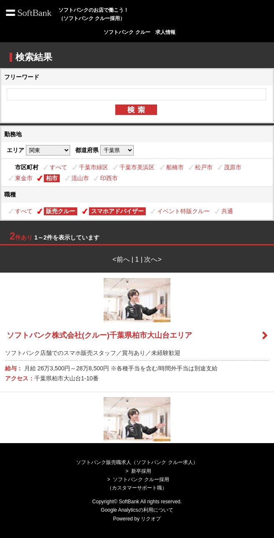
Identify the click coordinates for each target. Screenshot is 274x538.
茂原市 (232, 167)
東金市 (24, 178)
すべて (58, 167)
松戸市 (204, 167)
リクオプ (151, 519)
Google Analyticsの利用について (137, 510)
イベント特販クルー (183, 211)
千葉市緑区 (93, 167)
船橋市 (175, 167)
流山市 (80, 178)
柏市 (52, 178)
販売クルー (60, 211)
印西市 (109, 178)
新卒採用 (141, 471)
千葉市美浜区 (137, 167)
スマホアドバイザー (117, 211)
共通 (227, 211)
